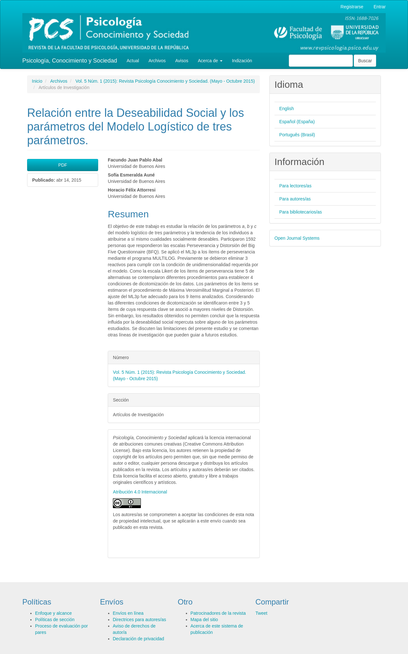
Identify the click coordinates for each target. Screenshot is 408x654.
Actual (133, 60)
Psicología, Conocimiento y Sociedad (69, 60)
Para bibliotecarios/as (300, 211)
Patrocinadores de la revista (218, 613)
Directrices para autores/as (139, 619)
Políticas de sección (55, 619)
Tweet (261, 613)
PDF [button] (62, 165)
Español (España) (297, 121)
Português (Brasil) (297, 134)
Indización (242, 60)
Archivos (157, 60)
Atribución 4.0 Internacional (140, 491)
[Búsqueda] (321, 61)
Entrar (380, 6)
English (286, 108)
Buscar (365, 60)
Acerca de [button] (210, 60)
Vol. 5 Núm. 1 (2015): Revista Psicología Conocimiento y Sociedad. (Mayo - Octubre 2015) (165, 81)
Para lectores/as (295, 185)
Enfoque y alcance (53, 613)
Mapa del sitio (204, 619)
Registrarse (351, 6)
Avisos (181, 60)
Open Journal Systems (297, 238)
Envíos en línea (128, 613)
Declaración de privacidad (138, 638)
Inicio (37, 81)
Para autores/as (295, 198)
